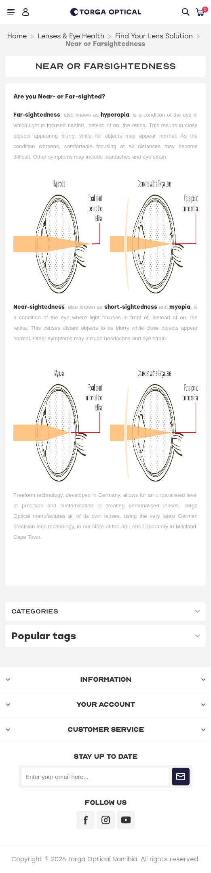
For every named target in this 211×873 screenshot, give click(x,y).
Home (17, 36)
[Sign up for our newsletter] (95, 776)
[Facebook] (85, 820)
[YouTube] (126, 820)
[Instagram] (106, 820)
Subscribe (181, 776)
